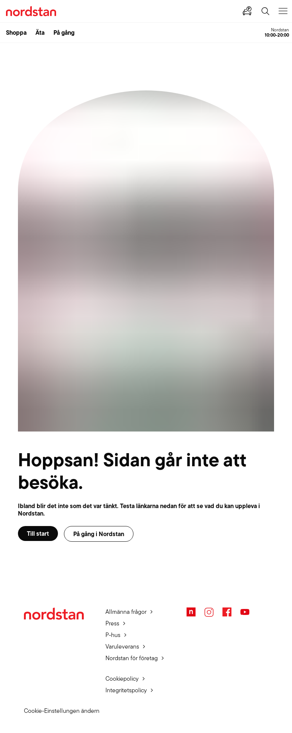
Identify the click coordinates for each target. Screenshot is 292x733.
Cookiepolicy (122, 678)
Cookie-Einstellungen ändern (61, 710)
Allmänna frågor (126, 611)
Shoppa (16, 32)
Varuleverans (122, 646)
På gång (63, 32)
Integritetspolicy (126, 690)
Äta (40, 32)
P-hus (112, 635)
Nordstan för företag (131, 658)
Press (112, 623)
